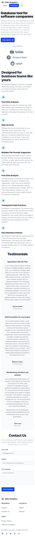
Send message (8, 489)
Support (4, 508)
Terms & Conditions (8, 525)
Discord (21, 511)
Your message (5, 469)
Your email (4, 449)
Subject (3, 459)
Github (21, 508)
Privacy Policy (6, 521)
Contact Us (5, 511)
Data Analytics (10, 530)
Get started (8, 40)
